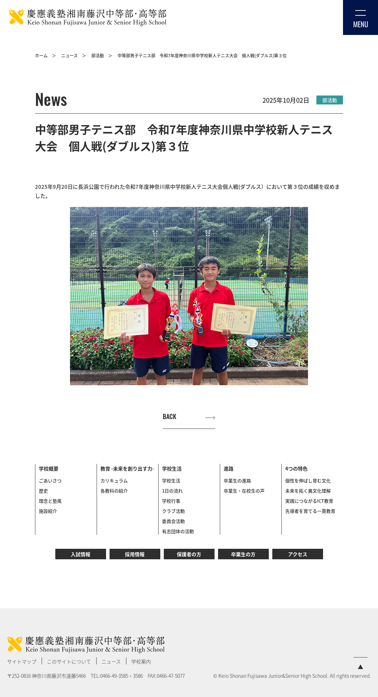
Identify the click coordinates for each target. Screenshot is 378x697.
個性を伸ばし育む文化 (308, 480)
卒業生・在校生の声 (244, 490)
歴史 (43, 490)
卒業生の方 (243, 554)
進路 (228, 468)
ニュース (69, 55)
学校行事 (171, 500)
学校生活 (172, 468)
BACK (169, 417)
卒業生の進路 (237, 480)
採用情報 (135, 554)
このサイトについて (69, 661)
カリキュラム (114, 480)
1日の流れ (172, 490)
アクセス (297, 554)
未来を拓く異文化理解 (308, 490)
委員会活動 (173, 521)
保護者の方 (189, 554)
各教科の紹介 (114, 490)
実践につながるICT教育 (309, 500)
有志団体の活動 (178, 531)
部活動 (97, 55)
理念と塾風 (50, 500)
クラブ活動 (173, 511)
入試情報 (80, 554)
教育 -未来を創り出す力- (127, 468)
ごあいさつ (50, 480)
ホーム (41, 55)
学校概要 (48, 468)
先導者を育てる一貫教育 (310, 511)
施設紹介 (48, 511)
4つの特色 (296, 468)
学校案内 (141, 661)
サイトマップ (21, 661)
